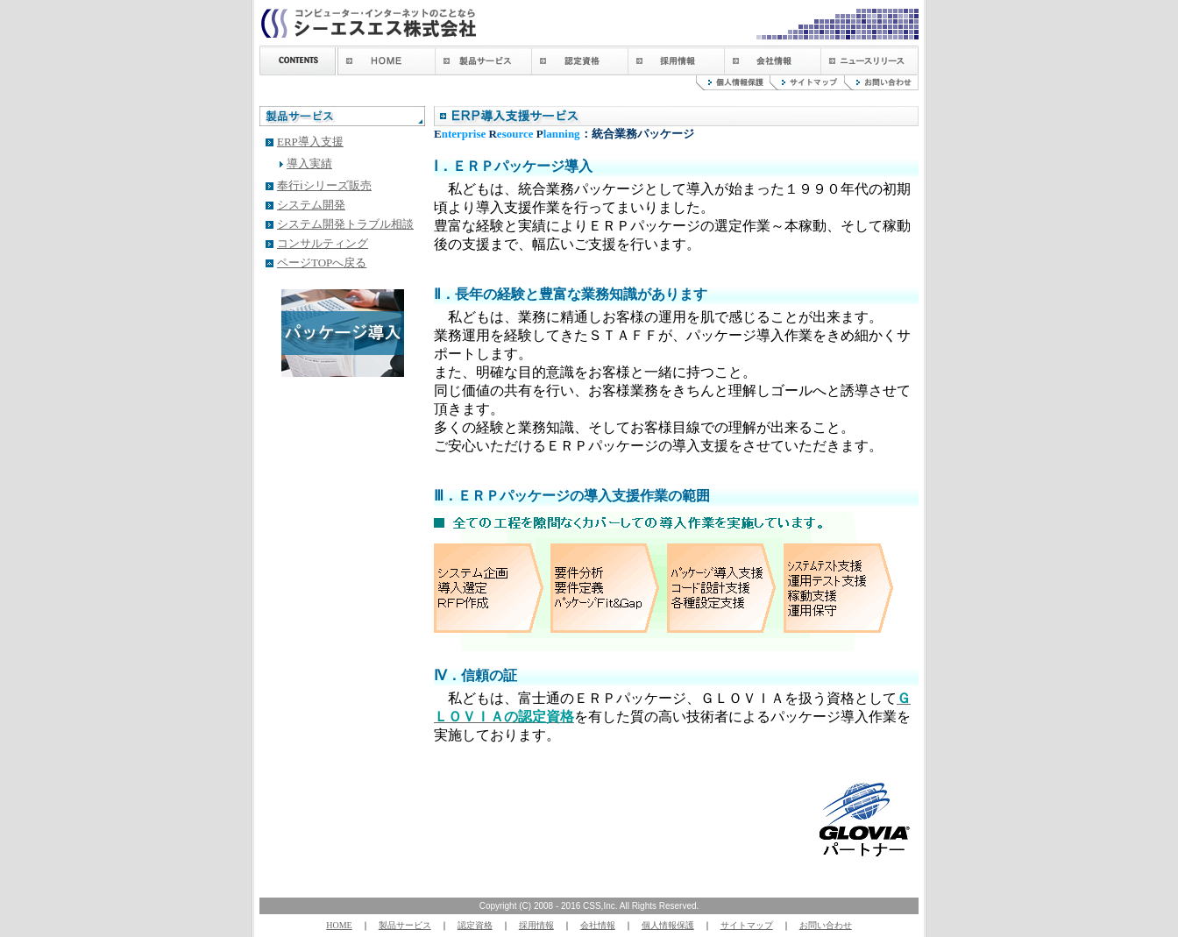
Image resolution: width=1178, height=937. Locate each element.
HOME (338, 925)
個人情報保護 (668, 925)
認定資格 (475, 925)
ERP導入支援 (310, 141)
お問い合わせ (825, 925)
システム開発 (311, 204)
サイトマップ (746, 925)
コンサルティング (322, 243)
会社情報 (597, 925)
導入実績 (309, 163)
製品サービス (405, 925)
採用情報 (536, 925)
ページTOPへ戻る (321, 262)
